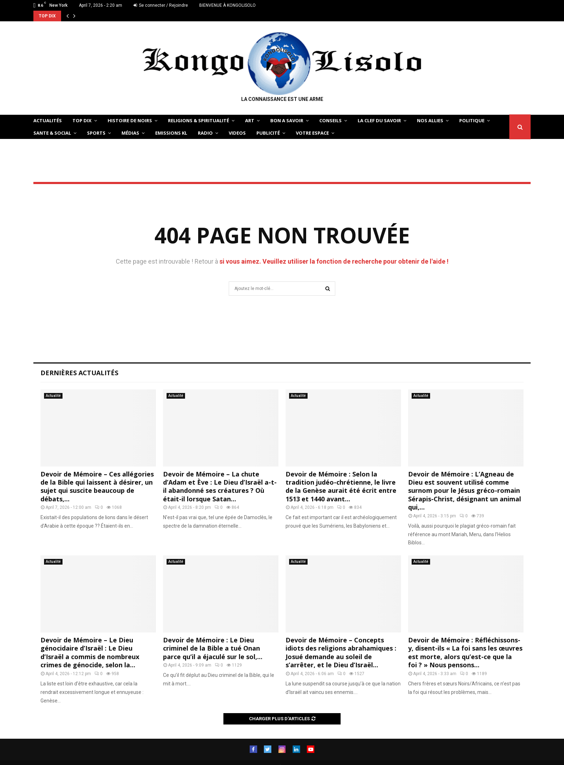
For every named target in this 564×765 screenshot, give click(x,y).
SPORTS (96, 133)
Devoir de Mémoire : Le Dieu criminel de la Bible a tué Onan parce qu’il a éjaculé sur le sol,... (212, 648)
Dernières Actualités (79, 372)
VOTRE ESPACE (312, 133)
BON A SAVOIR (286, 120)
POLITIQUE (471, 120)
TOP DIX (82, 120)
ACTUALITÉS (47, 120)
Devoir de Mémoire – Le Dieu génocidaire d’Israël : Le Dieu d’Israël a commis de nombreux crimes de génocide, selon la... (89, 652)
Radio (205, 133)
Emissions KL (171, 133)
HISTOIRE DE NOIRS (130, 120)
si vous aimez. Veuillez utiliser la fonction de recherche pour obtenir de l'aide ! (334, 261)
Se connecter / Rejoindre (161, 5)
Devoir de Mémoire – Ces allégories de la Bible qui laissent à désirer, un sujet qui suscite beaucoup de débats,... (97, 486)
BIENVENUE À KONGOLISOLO (227, 5)
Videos (237, 133)
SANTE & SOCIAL (52, 133)
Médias (130, 133)
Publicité (268, 133)
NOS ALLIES (430, 120)
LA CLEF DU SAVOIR (379, 120)
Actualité (53, 396)
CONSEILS (330, 120)
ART (249, 120)
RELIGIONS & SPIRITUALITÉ (198, 120)
